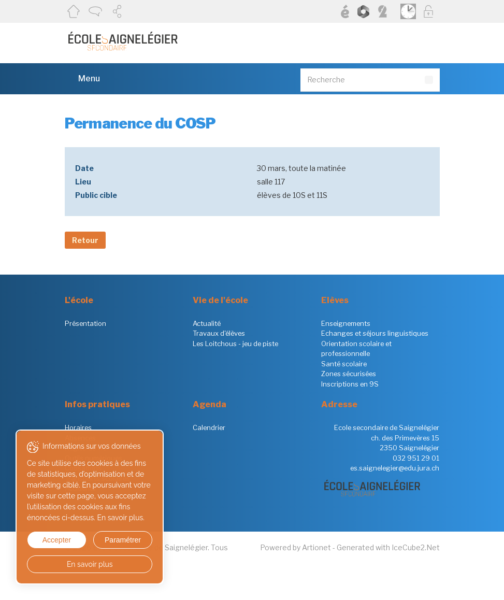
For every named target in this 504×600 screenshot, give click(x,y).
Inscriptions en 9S (350, 384)
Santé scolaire (344, 364)
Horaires (78, 427)
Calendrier (209, 427)
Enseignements (345, 323)
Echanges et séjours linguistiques (374, 333)
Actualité (207, 323)
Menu (82, 78)
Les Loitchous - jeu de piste (235, 343)
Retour (85, 240)
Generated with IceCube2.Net (388, 547)
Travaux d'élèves (219, 333)
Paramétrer (122, 540)
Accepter (56, 540)
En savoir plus (89, 564)
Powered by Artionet (295, 547)
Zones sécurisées (348, 373)
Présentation (85, 323)
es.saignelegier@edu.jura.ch (394, 468)
